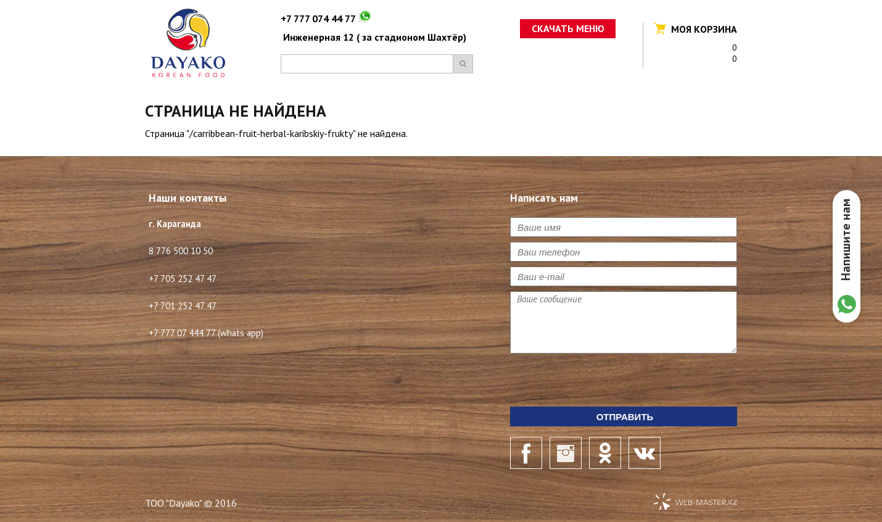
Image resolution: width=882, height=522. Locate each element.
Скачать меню (568, 28)
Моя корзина (704, 29)
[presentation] (604, 382)
